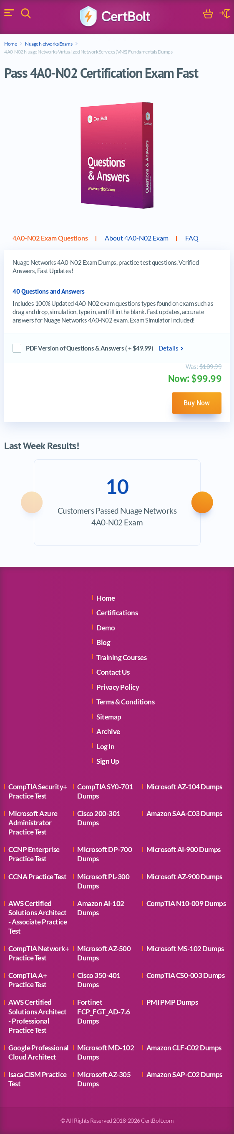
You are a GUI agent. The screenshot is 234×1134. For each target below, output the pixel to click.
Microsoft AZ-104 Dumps (184, 786)
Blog (103, 642)
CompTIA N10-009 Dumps (186, 903)
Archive (108, 731)
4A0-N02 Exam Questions (50, 238)
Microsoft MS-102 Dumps (185, 948)
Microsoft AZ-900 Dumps (184, 876)
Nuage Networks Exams (48, 44)
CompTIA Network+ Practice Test (38, 953)
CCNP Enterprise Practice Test (34, 854)
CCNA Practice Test (37, 876)
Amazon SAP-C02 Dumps (184, 1074)
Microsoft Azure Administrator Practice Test (33, 822)
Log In (105, 746)
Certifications (117, 612)
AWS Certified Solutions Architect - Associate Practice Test (37, 917)
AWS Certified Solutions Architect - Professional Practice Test (37, 1016)
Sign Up (107, 761)
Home (10, 44)
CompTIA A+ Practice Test (27, 980)
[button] (31, 502)
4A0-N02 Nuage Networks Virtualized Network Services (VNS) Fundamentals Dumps (88, 52)
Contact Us (112, 672)
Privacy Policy (117, 687)
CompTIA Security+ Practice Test (37, 791)
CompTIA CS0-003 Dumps (185, 975)
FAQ (192, 238)
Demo (105, 627)
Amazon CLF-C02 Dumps (183, 1047)
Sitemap (108, 716)
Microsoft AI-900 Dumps (183, 849)
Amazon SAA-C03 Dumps (184, 813)
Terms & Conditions (125, 701)
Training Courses (121, 657)
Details (169, 348)
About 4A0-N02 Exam (137, 238)
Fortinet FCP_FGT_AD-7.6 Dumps (103, 1011)
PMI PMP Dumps (172, 1002)
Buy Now (197, 402)
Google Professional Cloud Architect (38, 1052)
